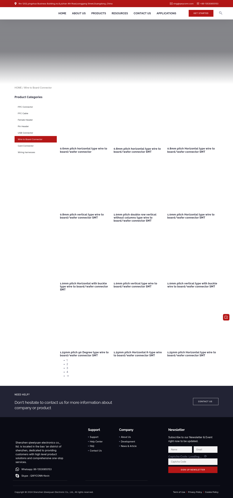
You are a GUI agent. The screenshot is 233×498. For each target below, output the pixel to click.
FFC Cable (23, 113)
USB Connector (25, 132)
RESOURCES (120, 13)
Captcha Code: (187, 456)
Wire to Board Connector (30, 139)
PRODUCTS (98, 13)
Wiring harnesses (26, 152)
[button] (201, 13)
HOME (62, 13)
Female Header (25, 120)
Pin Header (23, 126)
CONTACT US (142, 13)
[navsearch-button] (220, 13)
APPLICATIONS (166, 13)
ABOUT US (79, 13)
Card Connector (26, 145)
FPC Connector (25, 107)
